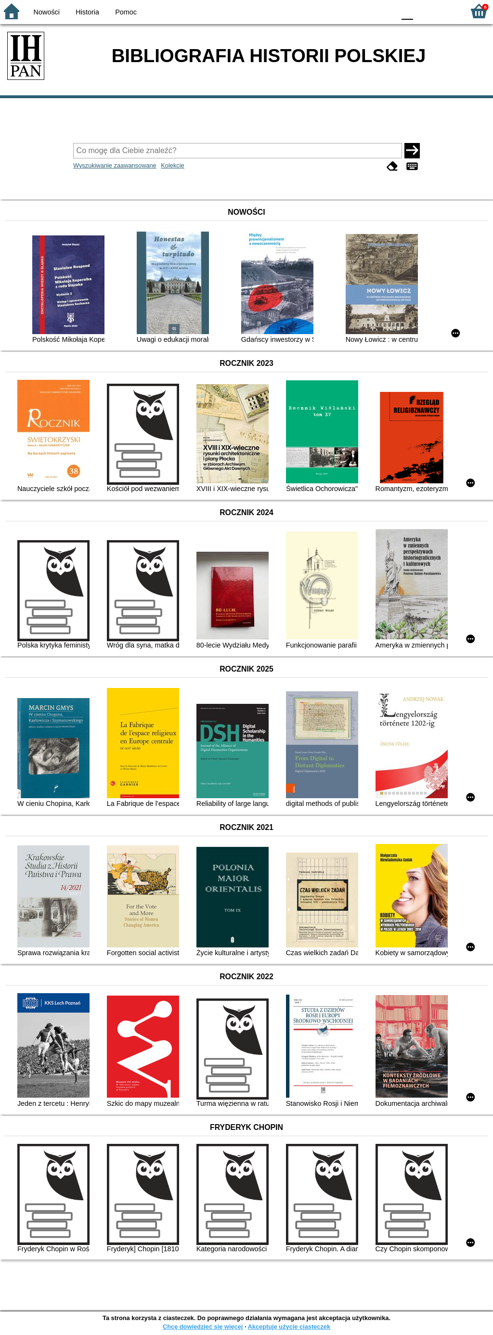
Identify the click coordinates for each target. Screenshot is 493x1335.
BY (385, 11)
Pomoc (126, 12)
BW (346, 11)
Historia (87, 12)
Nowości (47, 12)
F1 (423, 11)
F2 (446, 11)
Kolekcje (172, 165)
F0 (407, 11)
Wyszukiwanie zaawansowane (114, 165)
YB (365, 11)
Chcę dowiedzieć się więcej (203, 1326)
